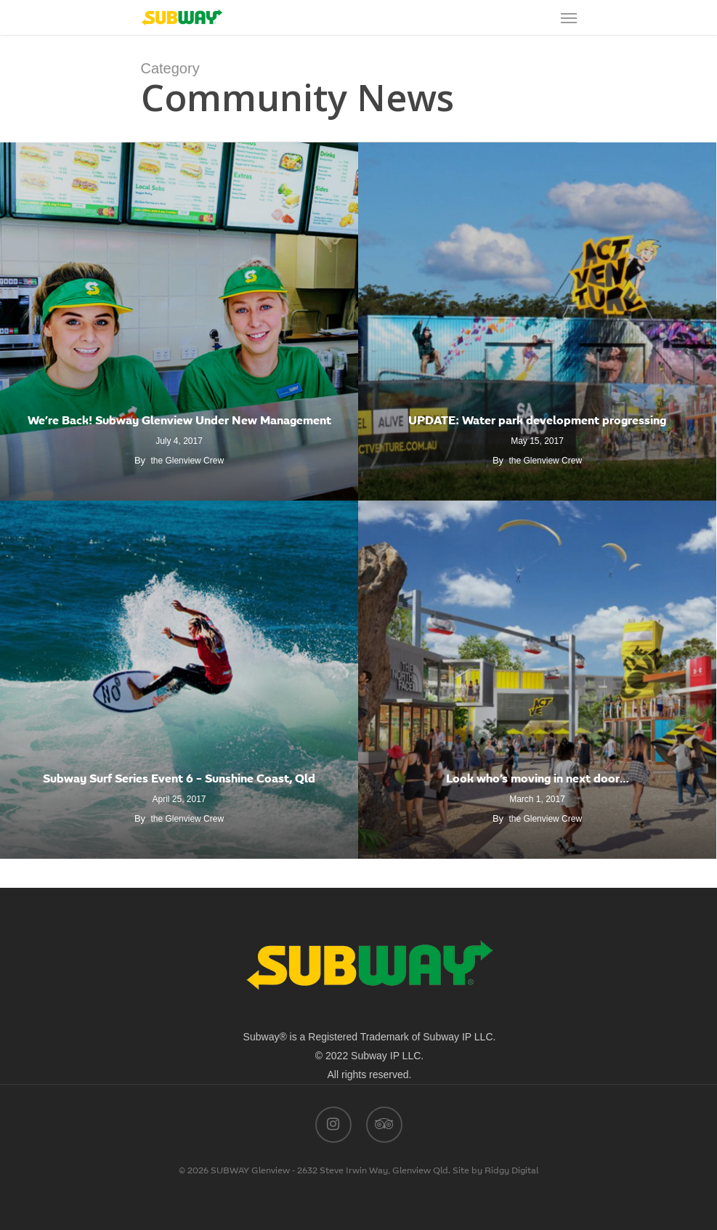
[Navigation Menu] (569, 17)
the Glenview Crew (187, 461)
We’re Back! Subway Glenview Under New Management (179, 421)
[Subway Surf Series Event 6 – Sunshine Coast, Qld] (179, 680)
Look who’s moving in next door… (537, 779)
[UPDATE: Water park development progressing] (537, 321)
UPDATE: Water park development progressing (537, 421)
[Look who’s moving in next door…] (537, 680)
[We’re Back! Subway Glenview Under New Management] (179, 321)
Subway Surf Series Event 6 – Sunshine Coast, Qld (179, 779)
